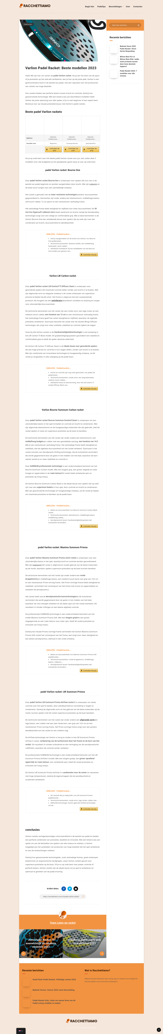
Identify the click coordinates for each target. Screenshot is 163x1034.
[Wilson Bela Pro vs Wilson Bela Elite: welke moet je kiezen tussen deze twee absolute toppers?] (114, 59)
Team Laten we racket (63, 922)
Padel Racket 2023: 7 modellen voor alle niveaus (128, 73)
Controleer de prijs (54, 149)
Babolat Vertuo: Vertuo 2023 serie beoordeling (54, 990)
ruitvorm (93, 184)
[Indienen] (138, 25)
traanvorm (37, 565)
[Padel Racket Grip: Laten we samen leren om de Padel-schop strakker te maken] (26, 1003)
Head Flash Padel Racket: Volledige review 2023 (54, 979)
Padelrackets (28, 24)
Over (128, 6)
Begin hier (89, 6)
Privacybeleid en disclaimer (88, 1028)
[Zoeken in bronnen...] (125, 25)
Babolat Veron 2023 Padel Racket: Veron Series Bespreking (128, 48)
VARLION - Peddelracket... (58, 234)
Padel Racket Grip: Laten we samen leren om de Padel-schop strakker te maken (54, 1001)
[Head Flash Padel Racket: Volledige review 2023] (26, 982)
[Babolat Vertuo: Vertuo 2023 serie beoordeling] (26, 993)
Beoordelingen (115, 6)
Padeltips (101, 6)
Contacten (137, 6)
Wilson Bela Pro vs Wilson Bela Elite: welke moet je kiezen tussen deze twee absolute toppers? (129, 61)
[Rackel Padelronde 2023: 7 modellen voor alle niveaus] (114, 74)
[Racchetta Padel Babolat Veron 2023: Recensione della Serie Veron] (114, 49)
